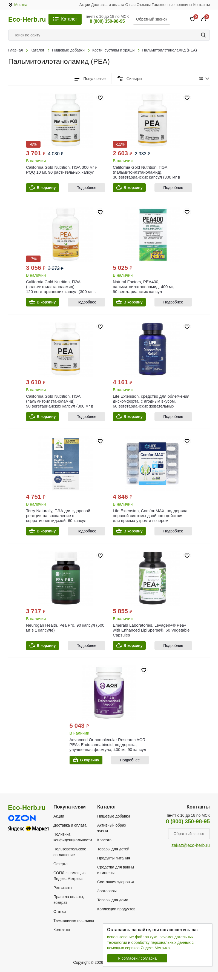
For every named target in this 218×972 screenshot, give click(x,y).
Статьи (59, 911)
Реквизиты (62, 887)
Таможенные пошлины (172, 4)
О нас (130, 4)
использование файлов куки (132, 937)
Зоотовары (107, 891)
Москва (20, 4)
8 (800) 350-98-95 (107, 21)
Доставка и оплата (107, 4)
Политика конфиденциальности (72, 837)
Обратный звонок (151, 19)
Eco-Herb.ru (27, 19)
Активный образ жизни (111, 828)
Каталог (69, 19)
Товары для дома (112, 900)
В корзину (46, 187)
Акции (84, 4)
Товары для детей (113, 849)
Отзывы (144, 4)
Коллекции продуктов (116, 909)
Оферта (60, 864)
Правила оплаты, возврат (68, 899)
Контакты (201, 4)
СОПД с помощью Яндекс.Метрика (69, 876)
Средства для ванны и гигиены (115, 870)
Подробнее (86, 187)
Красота (104, 840)
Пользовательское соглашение (69, 852)
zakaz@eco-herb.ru (190, 845)
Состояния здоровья (115, 882)
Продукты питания (113, 858)
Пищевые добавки (113, 816)
